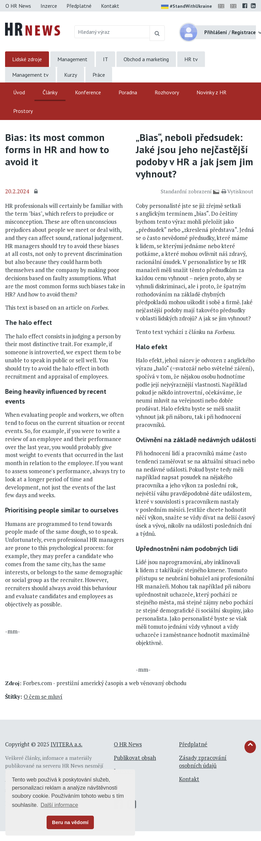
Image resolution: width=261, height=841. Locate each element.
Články (50, 92)
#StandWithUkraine (186, 6)
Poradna (128, 92)
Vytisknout (237, 191)
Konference (88, 92)
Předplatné (79, 5)
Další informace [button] (59, 805)
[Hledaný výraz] (112, 31)
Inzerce (49, 5)
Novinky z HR (212, 92)
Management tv (30, 74)
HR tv (191, 59)
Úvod (19, 92)
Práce (99, 74)
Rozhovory (167, 92)
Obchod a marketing (146, 59)
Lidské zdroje (27, 59)
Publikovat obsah (135, 758)
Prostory (23, 110)
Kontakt (110, 5)
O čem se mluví (43, 696)
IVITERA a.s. (66, 744)
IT (105, 59)
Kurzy (70, 74)
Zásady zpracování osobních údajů (203, 762)
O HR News (18, 5)
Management (72, 59)
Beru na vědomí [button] (70, 822)
